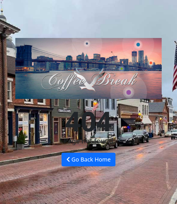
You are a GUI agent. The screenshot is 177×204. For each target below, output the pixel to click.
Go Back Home (88, 159)
